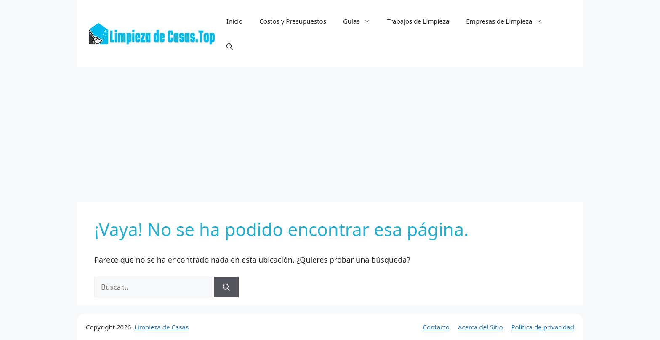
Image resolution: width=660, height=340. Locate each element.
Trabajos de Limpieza (418, 21)
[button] (229, 46)
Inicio (234, 21)
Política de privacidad (542, 327)
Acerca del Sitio (480, 327)
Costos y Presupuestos (292, 21)
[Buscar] (226, 287)
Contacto (436, 327)
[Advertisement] (330, 130)
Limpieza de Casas (161, 327)
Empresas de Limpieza (508, 21)
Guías (361, 21)
